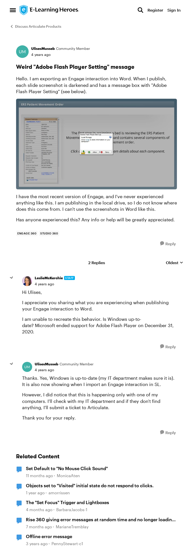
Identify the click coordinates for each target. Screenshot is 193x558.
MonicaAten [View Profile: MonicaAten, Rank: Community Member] (68, 475)
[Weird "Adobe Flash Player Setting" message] (44, 284)
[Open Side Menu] (12, 10)
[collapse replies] (12, 278)
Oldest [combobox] (174, 262)
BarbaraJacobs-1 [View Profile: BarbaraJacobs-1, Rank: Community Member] (71, 509)
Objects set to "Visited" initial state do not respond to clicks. (90, 485)
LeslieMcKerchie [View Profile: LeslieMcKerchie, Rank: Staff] (49, 278)
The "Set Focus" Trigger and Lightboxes (67, 502)
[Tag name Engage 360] (27, 233)
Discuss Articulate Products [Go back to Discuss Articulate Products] (35, 26)
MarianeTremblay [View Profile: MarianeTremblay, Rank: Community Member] (72, 526)
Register (155, 10)
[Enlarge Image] (96, 144)
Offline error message (49, 536)
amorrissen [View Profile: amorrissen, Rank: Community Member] (59, 492)
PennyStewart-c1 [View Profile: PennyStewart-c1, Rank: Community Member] (67, 543)
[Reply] (168, 243)
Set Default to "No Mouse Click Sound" (67, 468)
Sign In (174, 10)
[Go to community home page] (49, 10)
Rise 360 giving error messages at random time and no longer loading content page (100, 520)
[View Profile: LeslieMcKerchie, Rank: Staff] (27, 281)
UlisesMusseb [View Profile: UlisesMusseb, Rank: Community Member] (43, 48)
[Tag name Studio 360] (49, 233)
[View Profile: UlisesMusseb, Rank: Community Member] (22, 51)
